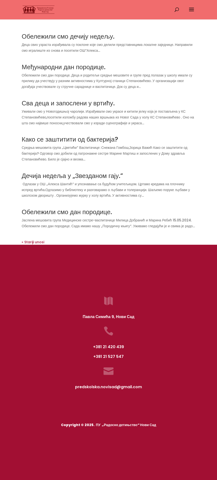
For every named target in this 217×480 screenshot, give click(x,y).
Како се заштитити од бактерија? (70, 139)
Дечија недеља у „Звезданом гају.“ (72, 175)
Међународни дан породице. (63, 67)
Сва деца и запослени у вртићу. (68, 103)
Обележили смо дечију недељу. (68, 36)
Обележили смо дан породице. (67, 212)
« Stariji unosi (33, 242)
